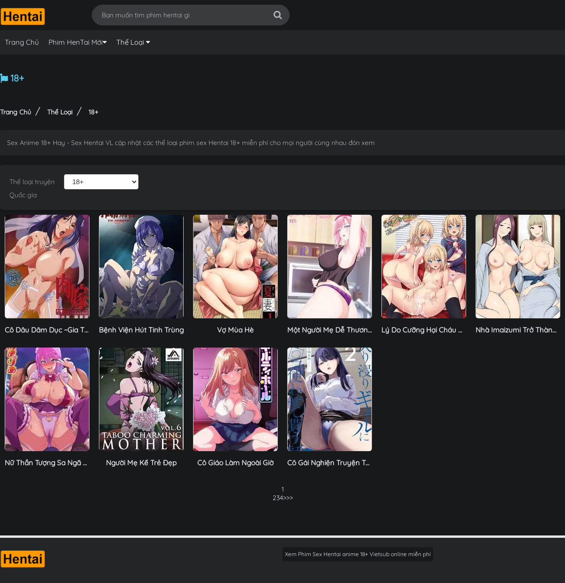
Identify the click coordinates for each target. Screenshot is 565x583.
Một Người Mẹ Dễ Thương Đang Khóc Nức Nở (362, 329)
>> (286, 498)
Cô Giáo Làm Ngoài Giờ (235, 462)
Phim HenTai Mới (75, 42)
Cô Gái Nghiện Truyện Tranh (334, 462)
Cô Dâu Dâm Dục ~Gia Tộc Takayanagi (68, 329)
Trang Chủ (22, 42)
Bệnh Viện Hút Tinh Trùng (141, 329)
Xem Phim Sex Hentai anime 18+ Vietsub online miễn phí (358, 554)
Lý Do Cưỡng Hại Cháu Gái (425, 329)
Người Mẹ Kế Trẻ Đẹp (141, 462)
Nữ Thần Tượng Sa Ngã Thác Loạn (61, 462)
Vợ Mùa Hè (235, 329)
